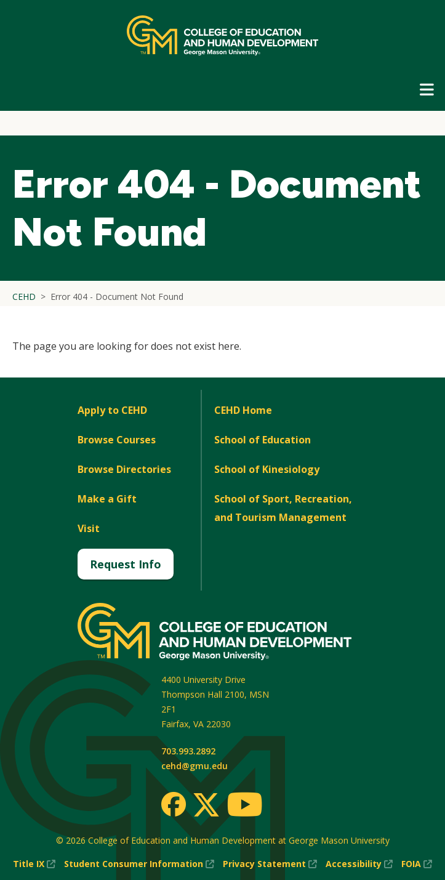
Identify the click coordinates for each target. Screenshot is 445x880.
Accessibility (359, 864)
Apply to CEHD (112, 410)
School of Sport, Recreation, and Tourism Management (283, 508)
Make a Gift (107, 499)
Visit (89, 528)
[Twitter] (206, 805)
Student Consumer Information (139, 864)
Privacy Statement (270, 864)
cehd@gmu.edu (194, 766)
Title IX (34, 864)
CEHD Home (243, 410)
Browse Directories (124, 469)
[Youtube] (245, 806)
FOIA (416, 864)
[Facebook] (173, 804)
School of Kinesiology (266, 469)
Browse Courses (117, 439)
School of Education (262, 439)
